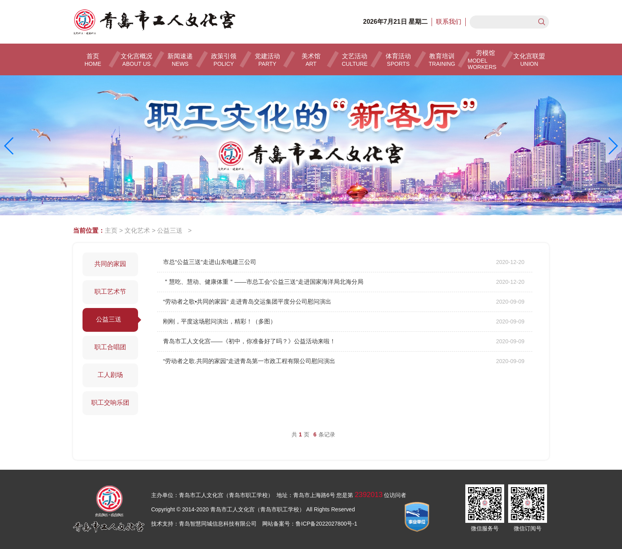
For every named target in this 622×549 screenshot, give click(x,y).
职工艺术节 (110, 291)
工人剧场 (110, 374)
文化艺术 (137, 230)
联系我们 (448, 21)
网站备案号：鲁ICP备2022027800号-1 (309, 523)
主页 (111, 230)
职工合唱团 (110, 347)
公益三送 (171, 230)
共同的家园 (110, 263)
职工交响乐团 (110, 402)
